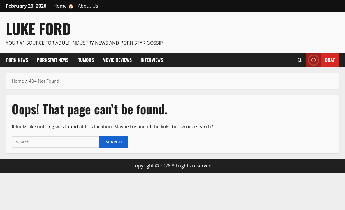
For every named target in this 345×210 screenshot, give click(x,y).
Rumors (85, 59)
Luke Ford (38, 28)
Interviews (151, 59)
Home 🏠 (63, 6)
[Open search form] (300, 59)
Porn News (17, 59)
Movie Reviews (117, 59)
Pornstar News (52, 59)
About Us (88, 6)
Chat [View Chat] (320, 60)
